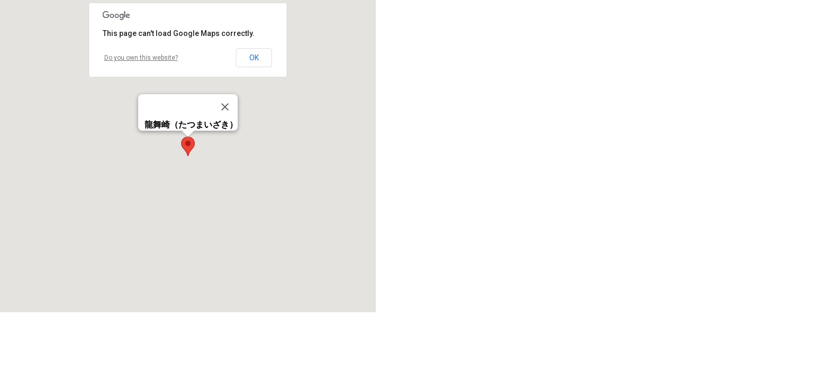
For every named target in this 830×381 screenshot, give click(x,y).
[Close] (225, 107)
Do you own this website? (141, 57)
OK (254, 57)
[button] (188, 146)
